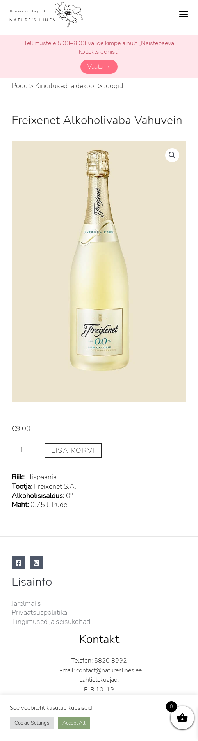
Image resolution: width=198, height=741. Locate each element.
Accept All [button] (74, 723)
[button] (172, 155)
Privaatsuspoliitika (39, 612)
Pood (20, 85)
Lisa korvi (73, 450)
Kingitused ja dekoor (65, 85)
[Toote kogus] (24, 450)
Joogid (113, 85)
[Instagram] (36, 562)
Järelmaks (26, 603)
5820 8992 (110, 660)
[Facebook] (18, 562)
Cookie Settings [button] (31, 723)
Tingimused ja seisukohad (51, 621)
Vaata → (99, 66)
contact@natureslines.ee (109, 670)
